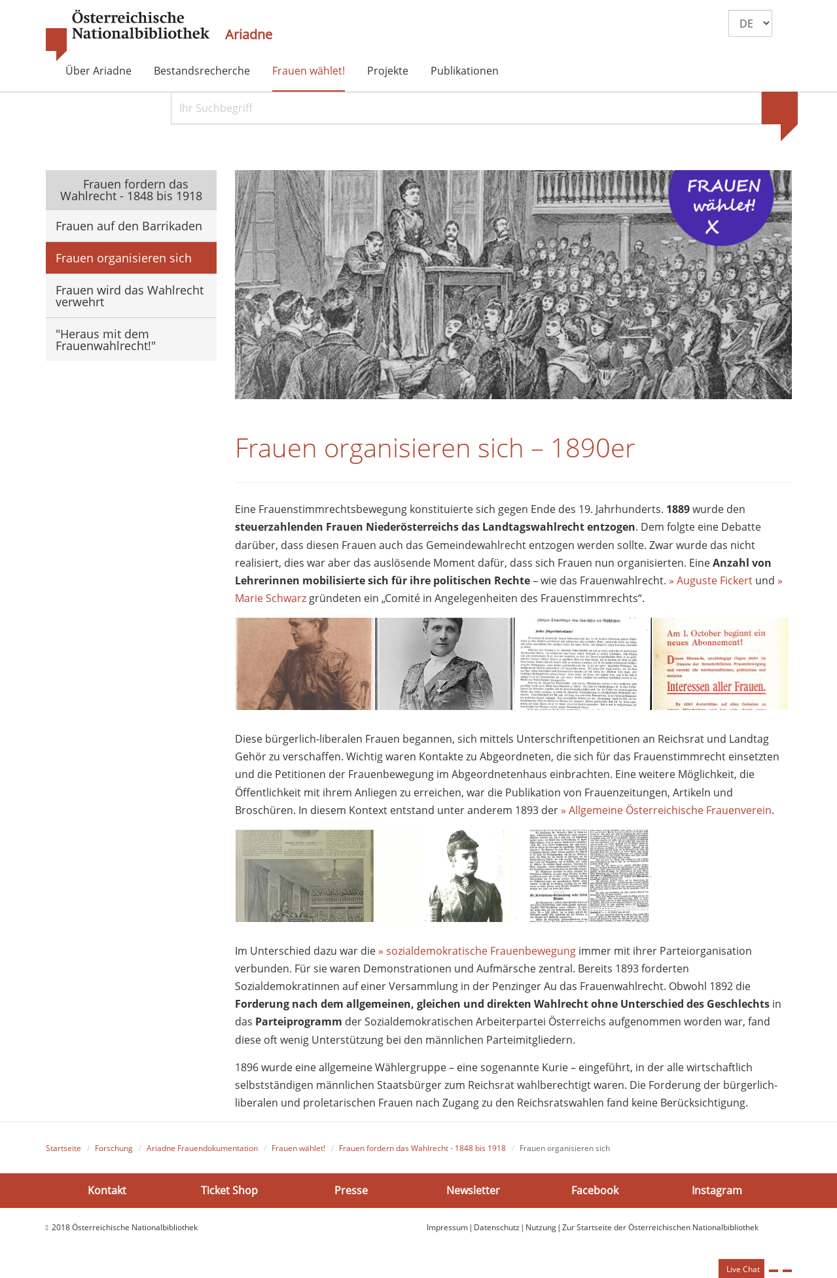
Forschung (114, 1152)
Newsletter (473, 1194)
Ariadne (248, 34)
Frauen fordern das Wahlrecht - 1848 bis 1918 (131, 190)
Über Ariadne (98, 70)
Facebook (594, 1194)
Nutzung (540, 1231)
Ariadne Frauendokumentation (202, 1152)
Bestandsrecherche (202, 70)
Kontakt (107, 1194)
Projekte (387, 70)
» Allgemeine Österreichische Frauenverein (666, 815)
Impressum (447, 1231)
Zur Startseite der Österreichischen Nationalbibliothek (660, 1231)
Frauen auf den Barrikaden (129, 226)
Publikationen (465, 70)
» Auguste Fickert (711, 585)
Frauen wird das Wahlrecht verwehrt (130, 296)
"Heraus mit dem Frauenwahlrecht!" (106, 339)
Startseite (63, 1152)
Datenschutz (497, 1231)
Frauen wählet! (308, 70)
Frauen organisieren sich (124, 258)
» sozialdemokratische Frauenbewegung (477, 955)
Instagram (717, 1194)
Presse (351, 1194)
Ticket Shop (229, 1194)
